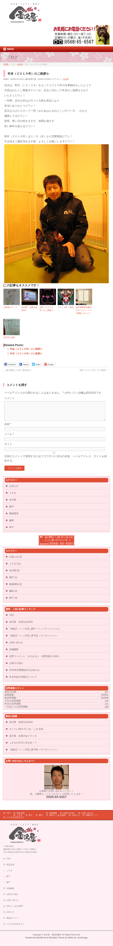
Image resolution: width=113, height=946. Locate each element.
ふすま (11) (15, 567)
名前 (7, 428)
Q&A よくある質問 (57, 815)
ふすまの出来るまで (15, 817)
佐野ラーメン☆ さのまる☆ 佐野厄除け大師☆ (34, 660)
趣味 (11, 524)
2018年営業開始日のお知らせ (24, 674)
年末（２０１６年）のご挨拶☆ (26, 353)
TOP (11, 619)
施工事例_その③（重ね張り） (18, 370)
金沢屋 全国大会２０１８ (23, 739)
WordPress (41, 938)
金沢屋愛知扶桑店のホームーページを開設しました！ (83, 310)
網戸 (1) (13, 581)
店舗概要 (13, 653)
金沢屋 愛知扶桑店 (53, 935)
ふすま (12, 496)
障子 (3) (13, 601)
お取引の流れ (16, 667)
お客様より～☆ (10, 307)
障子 (11, 531)
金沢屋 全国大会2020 (29, 308)
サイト (8, 448)
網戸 (11, 510)
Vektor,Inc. (72, 938)
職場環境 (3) (15, 588)
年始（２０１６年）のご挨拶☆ (46, 308)
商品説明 (20, 813)
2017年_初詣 (9, 337)
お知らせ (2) (15, 560)
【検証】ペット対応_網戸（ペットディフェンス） (35, 632)
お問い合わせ (16, 646)
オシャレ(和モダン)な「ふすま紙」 (27, 733)
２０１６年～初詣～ (65, 308)
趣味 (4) (13, 595)
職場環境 (13, 517)
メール (9, 438)
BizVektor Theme (56, 938)
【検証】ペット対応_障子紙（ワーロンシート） (34, 639)
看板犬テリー (92, 815)
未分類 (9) (14, 574)
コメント (9, 398)
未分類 (65, 79)
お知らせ (13, 490)
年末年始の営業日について (23, 680)
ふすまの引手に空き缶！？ (23, 746)
